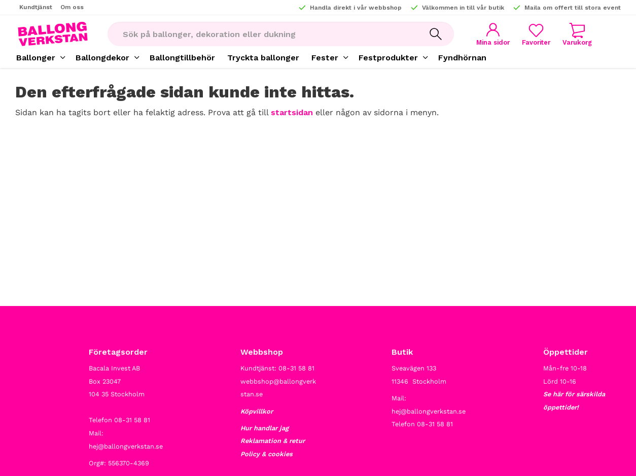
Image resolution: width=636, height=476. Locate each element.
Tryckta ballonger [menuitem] (263, 57)
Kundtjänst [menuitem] (35, 7)
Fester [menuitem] (324, 57)
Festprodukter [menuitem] (388, 57)
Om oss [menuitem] (72, 7)
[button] (536, 34)
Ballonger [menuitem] (35, 57)
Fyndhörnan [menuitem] (462, 57)
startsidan (292, 112)
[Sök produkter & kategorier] (262, 34)
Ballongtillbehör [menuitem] (182, 57)
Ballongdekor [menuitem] (102, 57)
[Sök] (435, 34)
